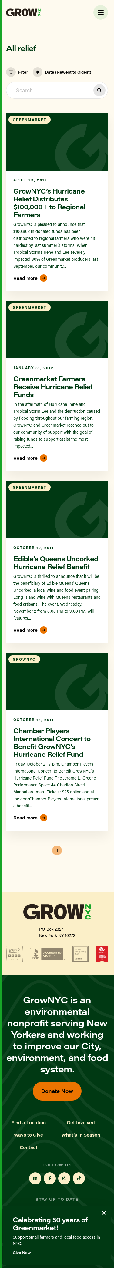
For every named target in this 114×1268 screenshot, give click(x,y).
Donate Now (57, 1091)
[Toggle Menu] (100, 12)
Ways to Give (28, 1135)
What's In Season (81, 1135)
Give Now (22, 1252)
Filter (17, 72)
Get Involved (81, 1122)
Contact (29, 1147)
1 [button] (57, 850)
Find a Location (28, 1122)
